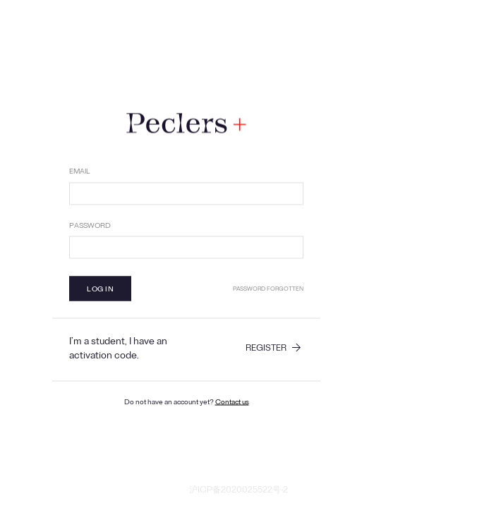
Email (79, 173)
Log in (100, 290)
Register (266, 350)
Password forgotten (268, 289)
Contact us (232, 403)
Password (90, 226)
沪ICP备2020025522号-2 (238, 492)
